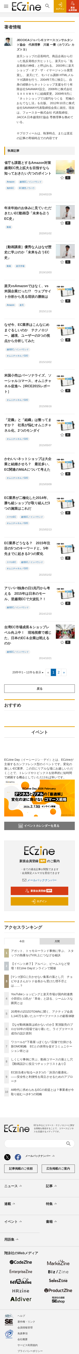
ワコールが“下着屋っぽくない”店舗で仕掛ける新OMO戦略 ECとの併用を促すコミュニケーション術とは (41, 1046)
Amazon (11, 182)
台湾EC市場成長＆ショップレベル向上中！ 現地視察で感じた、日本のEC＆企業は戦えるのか (27, 635)
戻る (40, 688)
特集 (52, 1204)
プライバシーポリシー (30, 1351)
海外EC (10, 188)
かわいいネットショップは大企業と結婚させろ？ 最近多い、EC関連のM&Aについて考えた (27, 464)
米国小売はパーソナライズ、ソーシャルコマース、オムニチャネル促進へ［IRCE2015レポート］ (27, 383)
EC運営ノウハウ (27, 188)
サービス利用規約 (27, 1345)
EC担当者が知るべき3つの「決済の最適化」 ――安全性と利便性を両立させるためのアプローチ (42, 1077)
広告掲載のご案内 (58, 1168)
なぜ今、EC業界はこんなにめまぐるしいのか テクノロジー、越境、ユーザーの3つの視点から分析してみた (27, 333)
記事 (52, 1186)
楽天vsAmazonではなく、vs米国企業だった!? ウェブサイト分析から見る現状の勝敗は (27, 291)
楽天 (22, 305)
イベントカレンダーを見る (39, 826)
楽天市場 (20, 266)
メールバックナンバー (39, 880)
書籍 (52, 1222)
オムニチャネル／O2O (17, 356)
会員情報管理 (25, 1327)
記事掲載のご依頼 (21, 1168)
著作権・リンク (26, 1321)
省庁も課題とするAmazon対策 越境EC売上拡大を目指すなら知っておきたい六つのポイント (29, 168)
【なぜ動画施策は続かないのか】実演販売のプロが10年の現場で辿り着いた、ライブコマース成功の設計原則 (42, 1029)
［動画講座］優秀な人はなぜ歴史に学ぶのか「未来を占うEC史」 (27, 252)
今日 (21, 941)
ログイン (39, 901)
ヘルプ (21, 1315)
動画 (9, 227)
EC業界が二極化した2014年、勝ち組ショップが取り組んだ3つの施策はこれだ (27, 503)
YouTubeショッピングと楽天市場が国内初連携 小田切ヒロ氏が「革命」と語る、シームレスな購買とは (43, 999)
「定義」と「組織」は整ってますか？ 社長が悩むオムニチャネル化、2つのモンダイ (27, 425)
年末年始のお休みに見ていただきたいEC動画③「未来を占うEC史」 (27, 213)
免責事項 (22, 1333)
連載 (10, 1204)
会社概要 (22, 1339)
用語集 (11, 1239)
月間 (57, 941)
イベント (13, 1222)
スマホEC (11, 517)
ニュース (13, 1186)
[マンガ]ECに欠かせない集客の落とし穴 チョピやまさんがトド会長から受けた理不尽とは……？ (42, 981)
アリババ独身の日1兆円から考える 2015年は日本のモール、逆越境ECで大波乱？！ (27, 593)
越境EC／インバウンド (31, 182)
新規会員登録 (38, 891)
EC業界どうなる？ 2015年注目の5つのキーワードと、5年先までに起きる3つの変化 (27, 548)
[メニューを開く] (6, 6)
